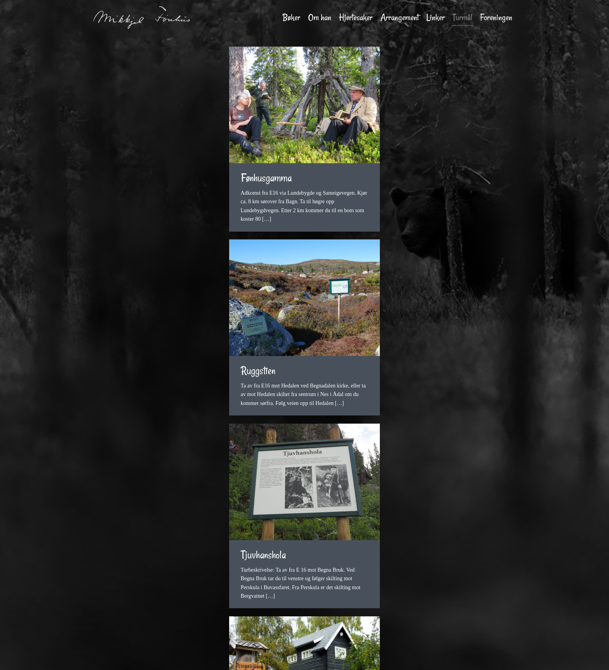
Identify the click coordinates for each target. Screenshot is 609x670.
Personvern (401, 657)
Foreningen (496, 17)
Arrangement (399, 17)
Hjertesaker (355, 17)
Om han (319, 17)
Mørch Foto (300, 657)
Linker (435, 17)
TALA (377, 657)
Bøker (291, 17)
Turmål (462, 17)
